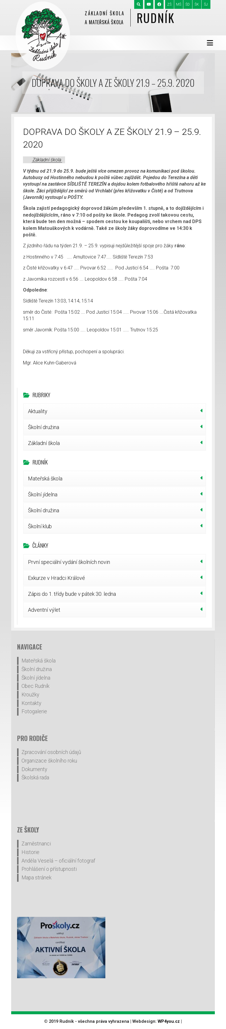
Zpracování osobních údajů (51, 752)
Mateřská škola (45, 478)
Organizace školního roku (49, 761)
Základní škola (47, 160)
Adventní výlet (44, 610)
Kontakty (31, 703)
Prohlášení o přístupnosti (49, 869)
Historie (30, 852)
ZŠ (169, 4)
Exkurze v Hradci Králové (56, 578)
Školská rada (35, 778)
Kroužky (30, 695)
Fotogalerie (34, 711)
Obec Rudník (35, 686)
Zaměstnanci (36, 844)
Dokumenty (34, 769)
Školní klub (40, 526)
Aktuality (37, 411)
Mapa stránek (36, 878)
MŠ (178, 4)
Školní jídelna (42, 494)
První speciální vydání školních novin (69, 562)
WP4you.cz (169, 1021)
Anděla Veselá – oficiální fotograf (58, 861)
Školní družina (43, 427)
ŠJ (206, 4)
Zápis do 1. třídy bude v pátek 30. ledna (72, 594)
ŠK (197, 4)
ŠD (187, 4)
